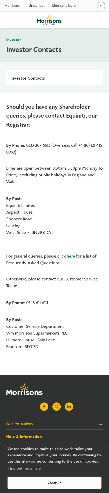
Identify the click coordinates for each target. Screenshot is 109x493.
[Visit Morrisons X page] (56, 406)
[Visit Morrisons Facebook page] (44, 406)
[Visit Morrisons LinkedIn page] (69, 406)
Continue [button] (54, 483)
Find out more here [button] (24, 468)
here (71, 255)
